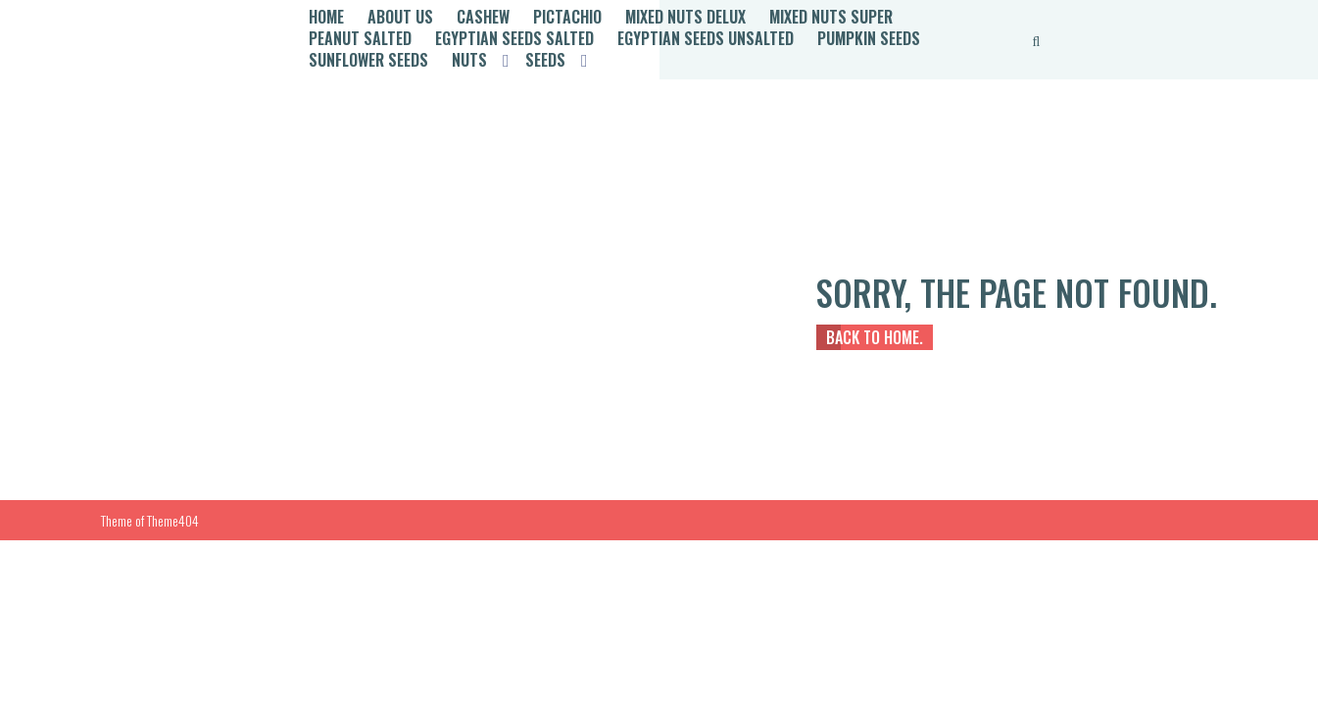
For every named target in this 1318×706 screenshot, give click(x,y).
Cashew (483, 16)
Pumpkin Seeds (868, 38)
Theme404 (173, 520)
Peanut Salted (360, 38)
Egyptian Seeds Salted (514, 38)
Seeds (545, 60)
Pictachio (567, 16)
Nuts (469, 60)
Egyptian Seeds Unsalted (705, 38)
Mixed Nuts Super (831, 16)
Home (326, 16)
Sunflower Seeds (368, 60)
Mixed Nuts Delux (685, 16)
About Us (400, 16)
